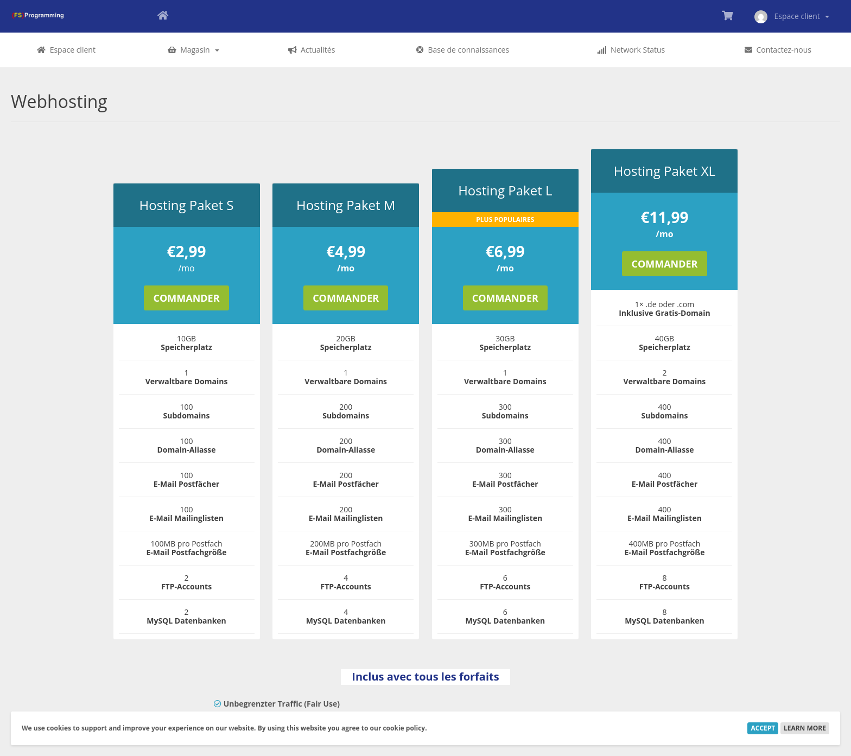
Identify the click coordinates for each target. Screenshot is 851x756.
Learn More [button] (805, 728)
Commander (186, 297)
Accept (763, 728)
